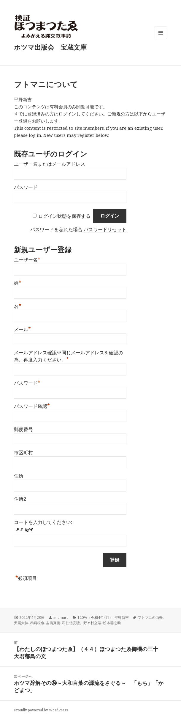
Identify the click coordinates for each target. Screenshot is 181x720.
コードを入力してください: (43, 522)
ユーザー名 (27, 259)
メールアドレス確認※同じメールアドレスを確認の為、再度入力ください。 (68, 356)
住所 (18, 475)
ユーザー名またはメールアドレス (49, 164)
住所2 (20, 499)
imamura (61, 617)
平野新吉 (122, 617)
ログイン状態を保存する (64, 215)
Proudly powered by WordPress (41, 710)
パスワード (26, 187)
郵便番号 (23, 429)
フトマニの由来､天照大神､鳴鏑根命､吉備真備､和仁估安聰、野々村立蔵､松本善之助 (89, 620)
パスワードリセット (105, 229)
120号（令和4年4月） (95, 617)
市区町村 (23, 452)
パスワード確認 (32, 405)
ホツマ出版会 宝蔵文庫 (50, 47)
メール (22, 328)
